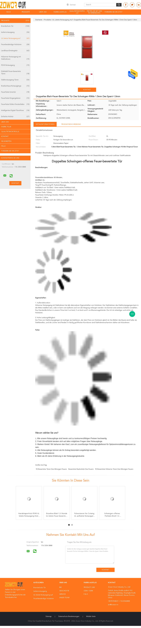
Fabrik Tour (6, 127)
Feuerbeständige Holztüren (15, 44)
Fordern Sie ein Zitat (113, 12)
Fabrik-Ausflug (60, 12)
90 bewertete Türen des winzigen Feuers (51, 469)
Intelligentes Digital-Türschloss (15, 110)
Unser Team (64, 597)
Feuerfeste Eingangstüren (15, 98)
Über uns (43, 12)
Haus (8, 12)
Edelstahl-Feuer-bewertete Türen (15, 73)
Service (62, 594)
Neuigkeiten (6, 141)
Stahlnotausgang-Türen (15, 80)
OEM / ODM (88, 591)
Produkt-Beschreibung (71, 124)
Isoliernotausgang (15, 32)
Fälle (3, 146)
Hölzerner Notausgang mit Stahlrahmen (15, 58)
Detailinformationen (45, 124)
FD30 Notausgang (15, 65)
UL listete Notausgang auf (15, 38)
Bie (60, 587)
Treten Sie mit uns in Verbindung (94, 12)
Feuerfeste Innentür (15, 92)
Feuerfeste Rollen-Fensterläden (15, 104)
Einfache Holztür (15, 116)
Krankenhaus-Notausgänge (15, 86)
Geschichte (64, 591)
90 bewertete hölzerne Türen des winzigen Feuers (114, 469)
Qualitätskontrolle (77, 12)
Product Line (89, 587)
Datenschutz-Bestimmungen (68, 616)
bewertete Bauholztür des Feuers (80, 469)
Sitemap (48, 616)
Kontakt (5, 136)
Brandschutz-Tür (15, 26)
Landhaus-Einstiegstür (15, 50)
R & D (86, 594)
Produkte (26, 12)
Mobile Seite (91, 616)
